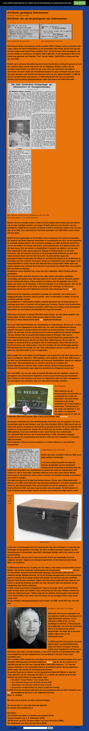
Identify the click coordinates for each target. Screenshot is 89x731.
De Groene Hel (66, 570)
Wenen (49, 662)
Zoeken (50, 728)
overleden (64, 416)
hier (70, 289)
